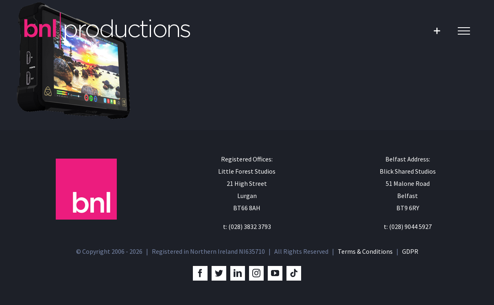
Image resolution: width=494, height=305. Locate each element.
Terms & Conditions (365, 251)
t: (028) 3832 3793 (247, 226)
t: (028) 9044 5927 (408, 226)
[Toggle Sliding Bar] (437, 30)
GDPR (410, 251)
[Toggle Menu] (464, 31)
